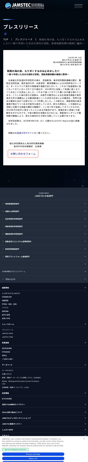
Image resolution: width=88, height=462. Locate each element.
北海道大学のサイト (24, 132)
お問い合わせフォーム (23, 153)
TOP (6, 39)
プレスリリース (24, 39)
